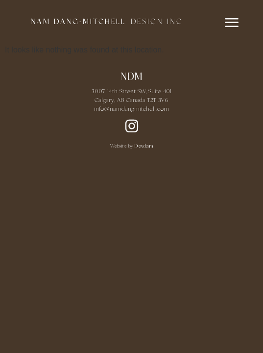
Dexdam (143, 146)
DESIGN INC (157, 22)
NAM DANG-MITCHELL (78, 22)
